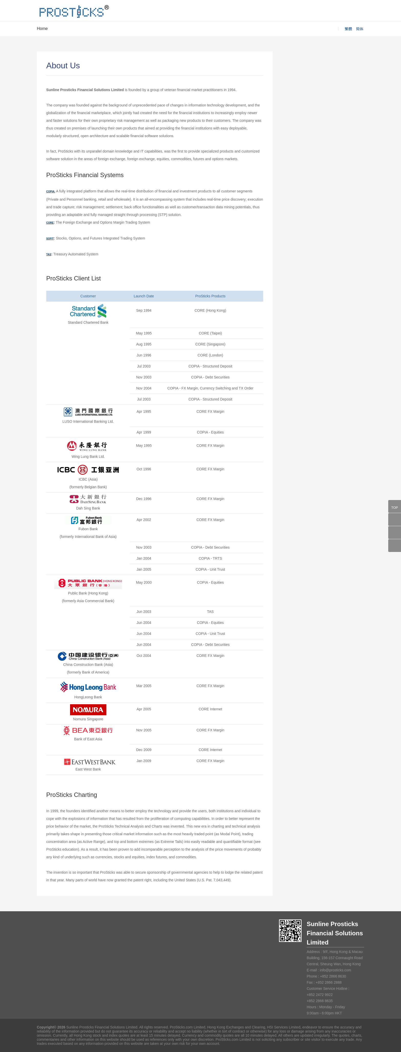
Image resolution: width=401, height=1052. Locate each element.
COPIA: (50, 191)
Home (42, 28)
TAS (48, 254)
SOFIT (50, 238)
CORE (50, 222)
